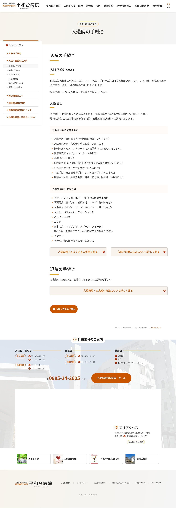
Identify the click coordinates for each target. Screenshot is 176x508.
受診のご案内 (127, 328)
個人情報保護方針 (100, 483)
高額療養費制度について (20, 110)
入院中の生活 (14, 74)
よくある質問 (65, 483)
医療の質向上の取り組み (121, 483)
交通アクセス (140, 483)
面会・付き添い (15, 87)
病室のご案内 (14, 70)
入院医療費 (13, 79)
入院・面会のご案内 (18, 60)
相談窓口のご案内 (17, 102)
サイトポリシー (82, 483)
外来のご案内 (15, 53)
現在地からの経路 (136, 442)
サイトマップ (156, 483)
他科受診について (16, 83)
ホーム (117, 328)
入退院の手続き (15, 66)
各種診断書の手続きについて (22, 117)
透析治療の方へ (16, 95)
